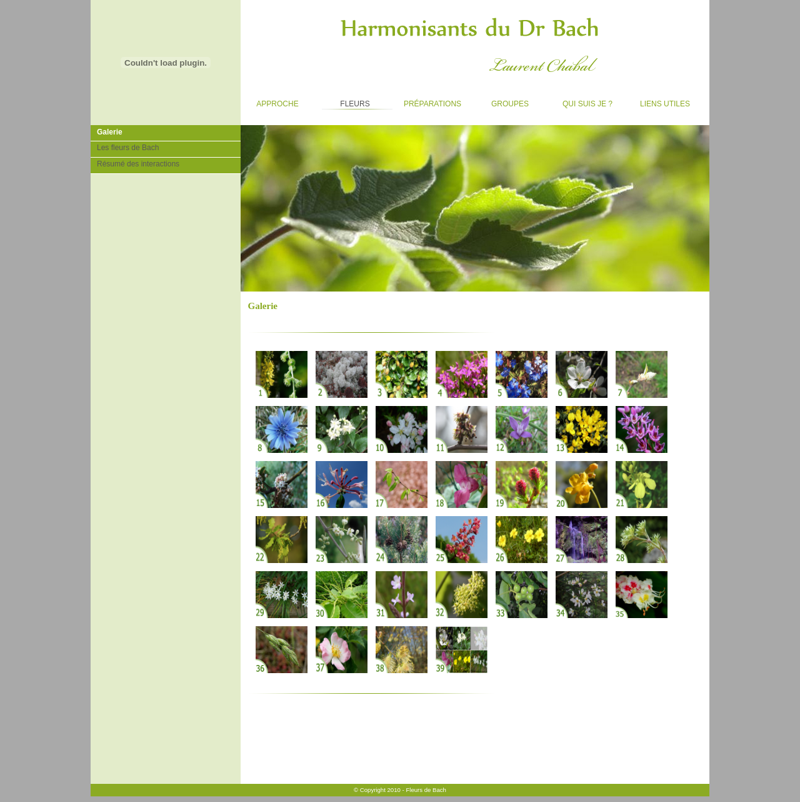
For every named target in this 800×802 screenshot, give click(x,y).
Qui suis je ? (581, 101)
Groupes (501, 101)
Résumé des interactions (135, 163)
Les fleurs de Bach (125, 146)
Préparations (428, 101)
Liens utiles (659, 101)
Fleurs (344, 101)
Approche (270, 101)
